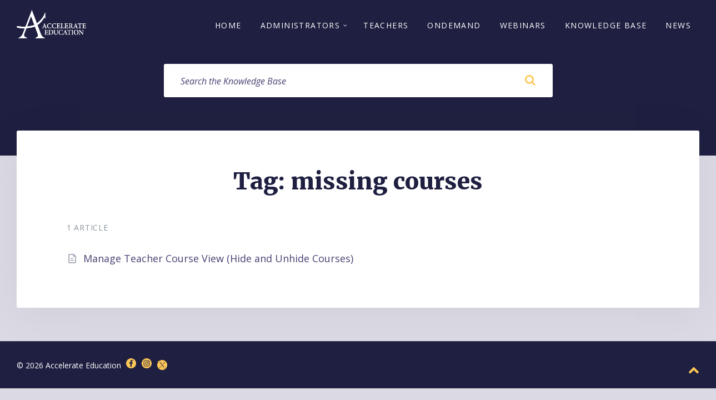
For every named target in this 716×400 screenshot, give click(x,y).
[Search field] (358, 82)
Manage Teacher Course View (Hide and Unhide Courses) (218, 260)
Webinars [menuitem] (523, 26)
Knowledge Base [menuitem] (606, 26)
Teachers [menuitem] (385, 26)
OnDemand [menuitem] (453, 26)
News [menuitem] (678, 26)
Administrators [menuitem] (301, 26)
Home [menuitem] (228, 26)
